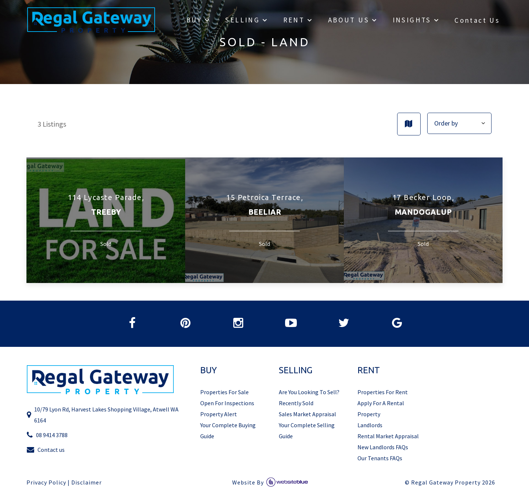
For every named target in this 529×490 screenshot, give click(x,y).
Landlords (369, 425)
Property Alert (218, 414)
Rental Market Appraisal (388, 436)
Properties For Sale (224, 392)
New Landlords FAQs (382, 447)
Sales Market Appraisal (307, 414)
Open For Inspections (227, 403)
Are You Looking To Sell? (309, 392)
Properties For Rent (382, 392)
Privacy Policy (46, 482)
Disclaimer (86, 482)
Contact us (45, 449)
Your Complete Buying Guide (228, 430)
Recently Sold (296, 403)
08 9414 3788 (47, 435)
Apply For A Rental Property (380, 408)
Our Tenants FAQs (379, 458)
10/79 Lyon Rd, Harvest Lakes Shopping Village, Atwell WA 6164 (102, 415)
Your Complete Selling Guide (307, 430)
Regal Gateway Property (453, 482)
